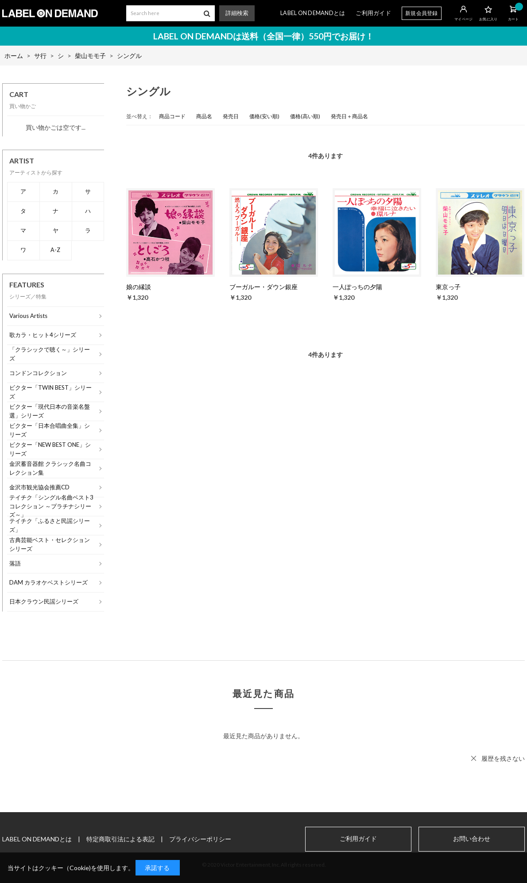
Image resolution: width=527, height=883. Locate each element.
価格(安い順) (264, 116)
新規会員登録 (421, 13)
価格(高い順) (305, 116)
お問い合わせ (471, 838)
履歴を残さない (503, 758)
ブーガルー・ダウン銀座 (263, 286)
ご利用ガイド (373, 13)
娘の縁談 (138, 286)
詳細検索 (236, 13)
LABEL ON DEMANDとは (312, 13)
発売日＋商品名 (349, 116)
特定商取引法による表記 (120, 839)
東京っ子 (448, 286)
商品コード (172, 116)
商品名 (204, 116)
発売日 (231, 116)
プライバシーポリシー (200, 839)
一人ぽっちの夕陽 (357, 286)
